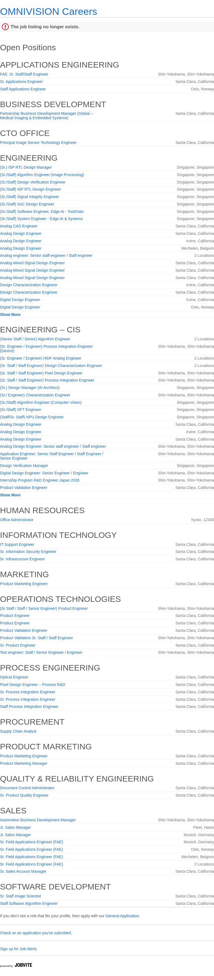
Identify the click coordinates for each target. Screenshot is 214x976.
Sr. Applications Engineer (21, 81)
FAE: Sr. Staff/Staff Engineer (24, 74)
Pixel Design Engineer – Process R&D (32, 684)
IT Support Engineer (17, 544)
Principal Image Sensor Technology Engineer (38, 142)
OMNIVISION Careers (48, 11)
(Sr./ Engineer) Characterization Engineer (35, 395)
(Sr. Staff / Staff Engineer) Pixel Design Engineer (41, 373)
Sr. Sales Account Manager (23, 871)
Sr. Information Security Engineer (28, 551)
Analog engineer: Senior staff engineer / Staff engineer (46, 255)
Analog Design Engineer (20, 233)
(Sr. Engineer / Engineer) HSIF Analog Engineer (40, 358)
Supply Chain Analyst (18, 731)
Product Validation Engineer (23, 487)
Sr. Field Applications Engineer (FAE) (31, 842)
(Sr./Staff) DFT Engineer (20, 409)
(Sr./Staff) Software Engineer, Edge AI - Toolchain (42, 211)
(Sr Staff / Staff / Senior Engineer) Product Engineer (44, 608)
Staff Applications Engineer (23, 89)
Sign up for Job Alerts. (19, 949)
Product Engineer (15, 615)
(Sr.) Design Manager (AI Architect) (30, 387)
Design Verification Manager (24, 465)
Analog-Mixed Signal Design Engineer (32, 263)
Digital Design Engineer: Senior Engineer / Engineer (44, 473)
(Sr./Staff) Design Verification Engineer (33, 182)
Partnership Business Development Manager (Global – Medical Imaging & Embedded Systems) (46, 115)
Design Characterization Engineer (28, 285)
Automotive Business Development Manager (38, 820)
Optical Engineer (14, 677)
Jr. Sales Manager (15, 827)
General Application (122, 916)
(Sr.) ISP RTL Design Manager (26, 167)
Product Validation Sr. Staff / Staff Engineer (36, 638)
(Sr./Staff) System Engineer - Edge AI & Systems (41, 218)
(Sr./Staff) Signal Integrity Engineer (29, 196)
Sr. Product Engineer (17, 645)
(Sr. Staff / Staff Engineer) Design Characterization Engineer (51, 365)
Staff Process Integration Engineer (29, 706)
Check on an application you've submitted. (36, 933)
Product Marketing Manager (23, 763)
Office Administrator (16, 520)
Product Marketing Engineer (24, 584)
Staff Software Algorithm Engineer (29, 903)
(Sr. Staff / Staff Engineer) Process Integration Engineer (47, 380)
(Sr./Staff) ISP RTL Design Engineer (30, 189)
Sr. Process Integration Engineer (27, 692)
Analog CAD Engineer (19, 226)
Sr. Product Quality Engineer (24, 795)
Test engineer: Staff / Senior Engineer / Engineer (41, 652)
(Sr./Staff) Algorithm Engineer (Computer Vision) (41, 402)
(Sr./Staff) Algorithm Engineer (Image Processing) (42, 175)
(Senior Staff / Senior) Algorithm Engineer (35, 339)
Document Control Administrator (27, 788)
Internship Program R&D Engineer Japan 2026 (40, 480)
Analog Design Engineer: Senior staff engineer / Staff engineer (53, 446)
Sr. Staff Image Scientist (20, 896)
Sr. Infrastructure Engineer (22, 559)
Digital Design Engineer (20, 299)
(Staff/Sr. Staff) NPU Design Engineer (32, 417)
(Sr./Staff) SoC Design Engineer (27, 204)
